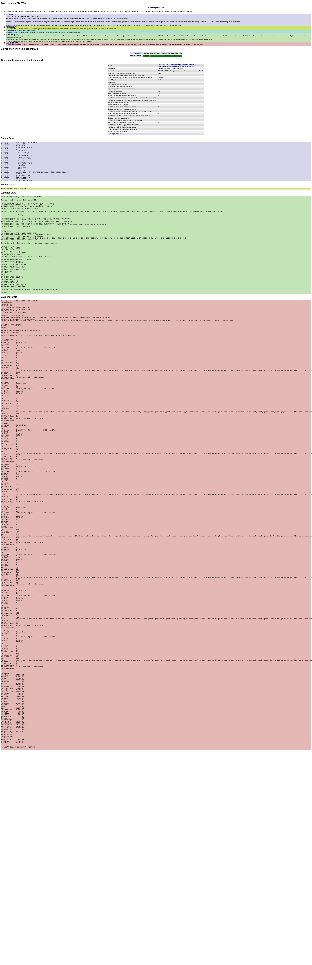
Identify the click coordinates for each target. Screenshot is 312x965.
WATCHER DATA (12, 34)
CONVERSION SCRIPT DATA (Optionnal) (20, 30)
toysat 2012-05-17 (136, 56)
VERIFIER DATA (11, 27)
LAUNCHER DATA (12, 43)
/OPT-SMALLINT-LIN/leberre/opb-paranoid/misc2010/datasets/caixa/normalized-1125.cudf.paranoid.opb (177, 65)
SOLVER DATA (11, 14)
